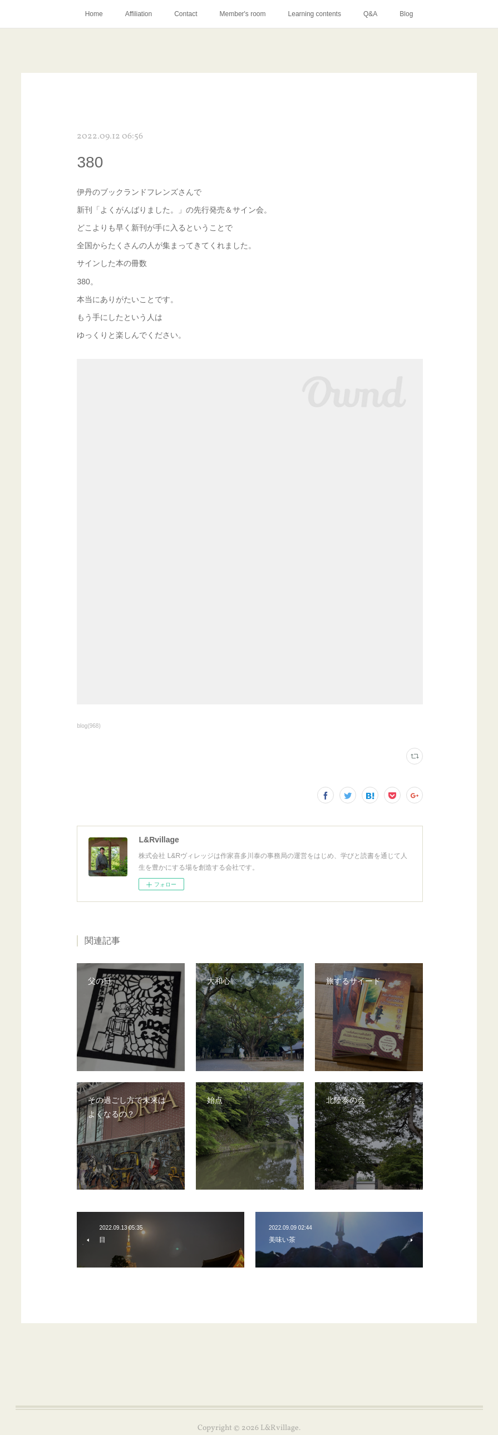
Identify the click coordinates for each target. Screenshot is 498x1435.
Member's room (243, 14)
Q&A (370, 14)
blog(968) (88, 726)
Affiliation (138, 14)
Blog (406, 14)
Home (94, 14)
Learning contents (314, 14)
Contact (185, 14)
